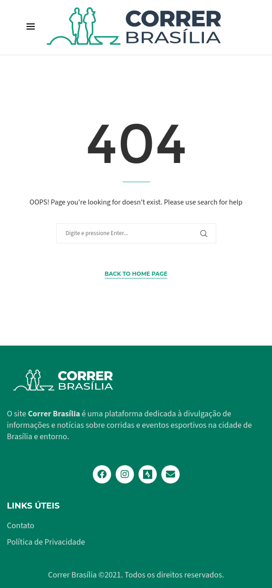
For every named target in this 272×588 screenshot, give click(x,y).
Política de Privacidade (46, 542)
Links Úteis (33, 506)
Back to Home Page (136, 273)
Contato (20, 526)
